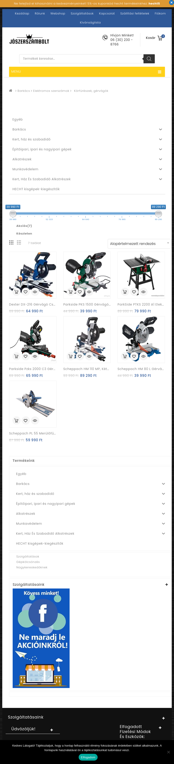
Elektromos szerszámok (51, 91)
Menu (86, 72)
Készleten (24, 234)
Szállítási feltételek (134, 13)
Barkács (24, 91)
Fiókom (160, 13)
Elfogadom (88, 757)
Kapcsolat (107, 13)
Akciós (24, 226)
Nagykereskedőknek (31, 567)
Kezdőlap (22, 13)
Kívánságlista (90, 22)
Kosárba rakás (16, 292)
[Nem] (168, 752)
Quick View (35, 292)
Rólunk (40, 13)
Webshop (57, 13)
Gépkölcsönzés (28, 562)
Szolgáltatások (82, 13)
